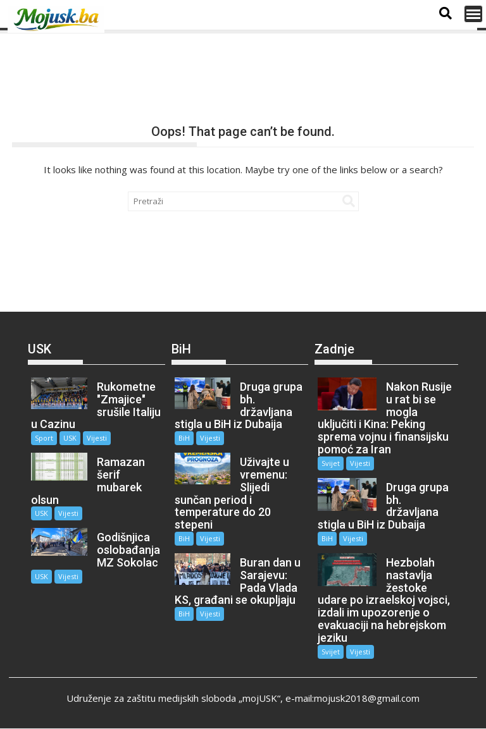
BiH (184, 438)
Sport (44, 438)
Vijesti (97, 438)
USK (70, 438)
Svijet (330, 463)
